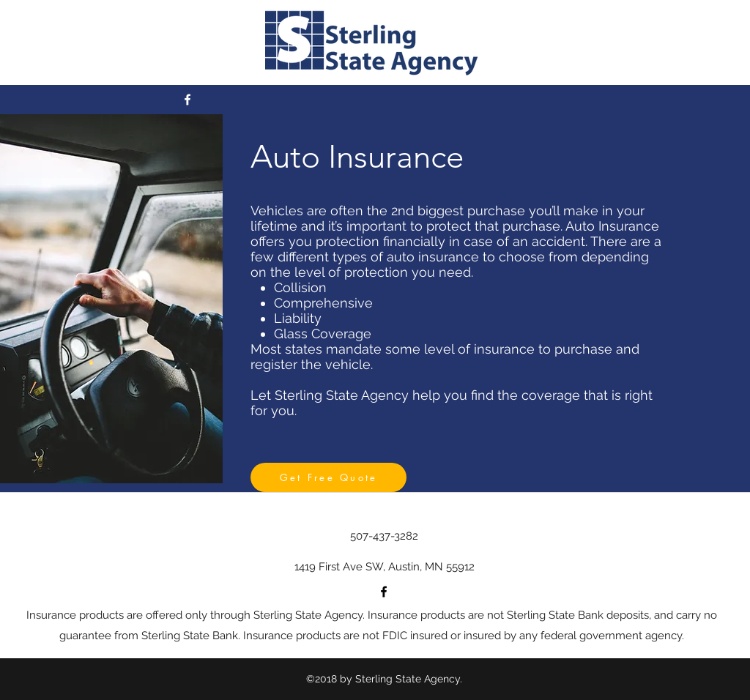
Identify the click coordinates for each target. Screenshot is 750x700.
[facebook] (187, 99)
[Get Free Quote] (328, 477)
